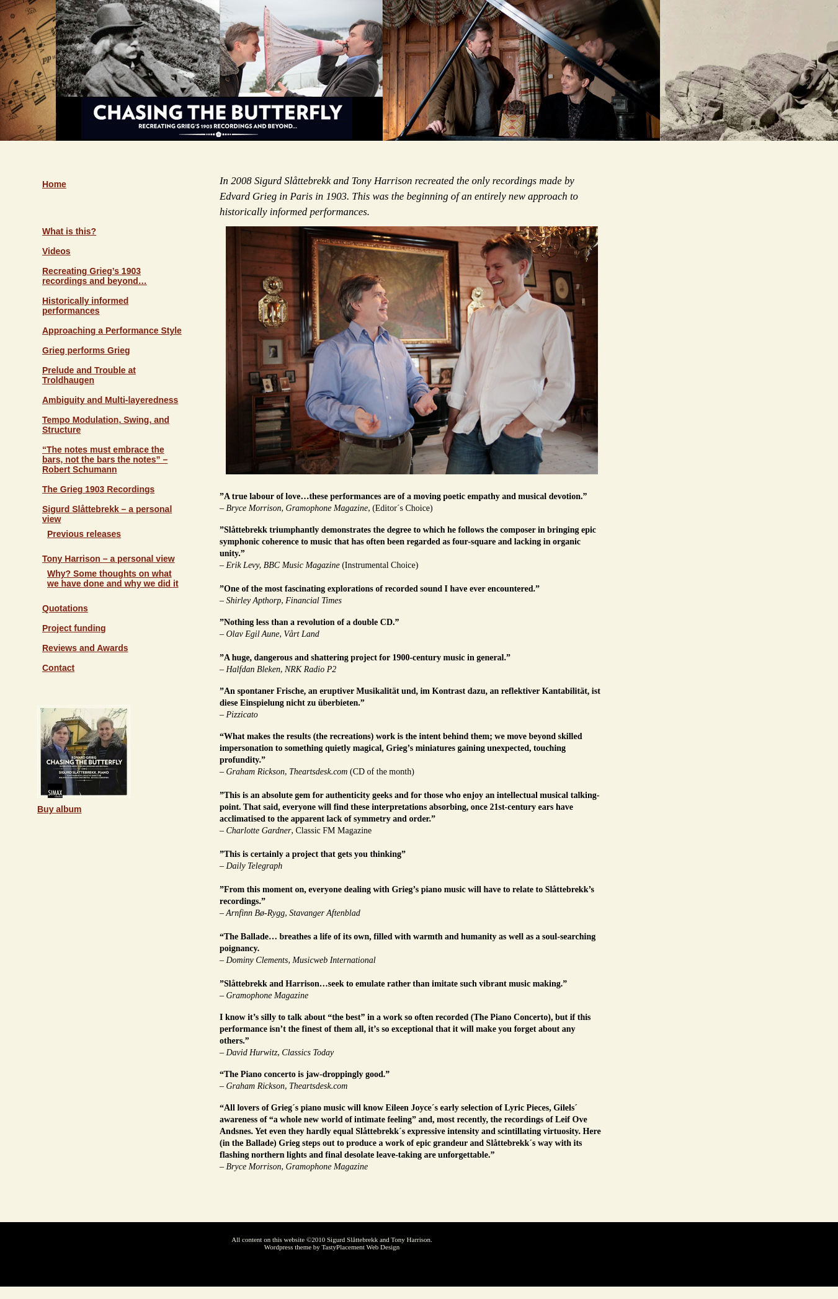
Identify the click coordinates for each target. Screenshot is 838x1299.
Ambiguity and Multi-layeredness (110, 400)
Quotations (65, 608)
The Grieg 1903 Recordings (98, 489)
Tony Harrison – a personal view (108, 559)
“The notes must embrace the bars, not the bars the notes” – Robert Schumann (104, 459)
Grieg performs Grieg (86, 350)
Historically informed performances (85, 306)
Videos (56, 251)
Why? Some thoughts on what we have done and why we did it (113, 578)
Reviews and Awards (85, 648)
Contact (58, 668)
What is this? (69, 231)
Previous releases (84, 534)
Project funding (74, 628)
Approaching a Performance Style (112, 330)
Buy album (59, 809)
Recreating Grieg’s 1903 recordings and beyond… (94, 276)
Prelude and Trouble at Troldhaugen (89, 375)
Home (54, 184)
